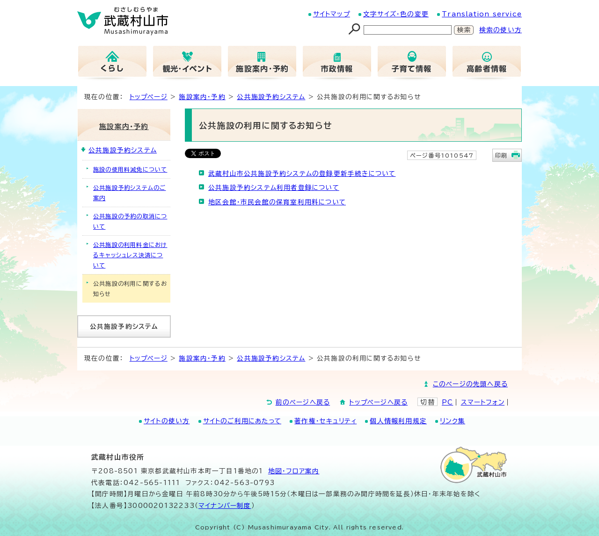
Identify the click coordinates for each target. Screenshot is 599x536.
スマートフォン (482, 402)
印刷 (501, 155)
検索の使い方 (500, 30)
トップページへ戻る (378, 402)
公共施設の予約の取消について (130, 221)
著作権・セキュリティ (325, 421)
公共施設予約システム (271, 97)
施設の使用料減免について (130, 169)
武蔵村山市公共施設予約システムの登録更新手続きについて (301, 173)
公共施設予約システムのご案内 (129, 193)
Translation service (482, 14)
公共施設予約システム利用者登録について (273, 187)
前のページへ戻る (303, 402)
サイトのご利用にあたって (242, 421)
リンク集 (452, 421)
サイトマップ (331, 14)
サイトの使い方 (167, 421)
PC (447, 402)
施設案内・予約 (202, 97)
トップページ (149, 97)
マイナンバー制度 (224, 505)
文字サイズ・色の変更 (396, 14)
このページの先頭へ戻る (470, 384)
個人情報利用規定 (398, 421)
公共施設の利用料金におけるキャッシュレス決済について (130, 255)
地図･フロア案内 (294, 471)
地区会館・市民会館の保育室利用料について (277, 202)
